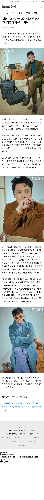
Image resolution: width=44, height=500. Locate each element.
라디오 (35, 1)
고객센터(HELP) (33, 434)
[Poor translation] (6, 462)
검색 (41, 6)
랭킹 (36, 13)
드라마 (17, 1)
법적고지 (22, 434)
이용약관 (32, 431)
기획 (13, 13)
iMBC (11, 1)
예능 (22, 1)
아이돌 (28, 13)
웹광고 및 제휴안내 (20, 431)
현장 (20, 13)
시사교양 (28, 1)
